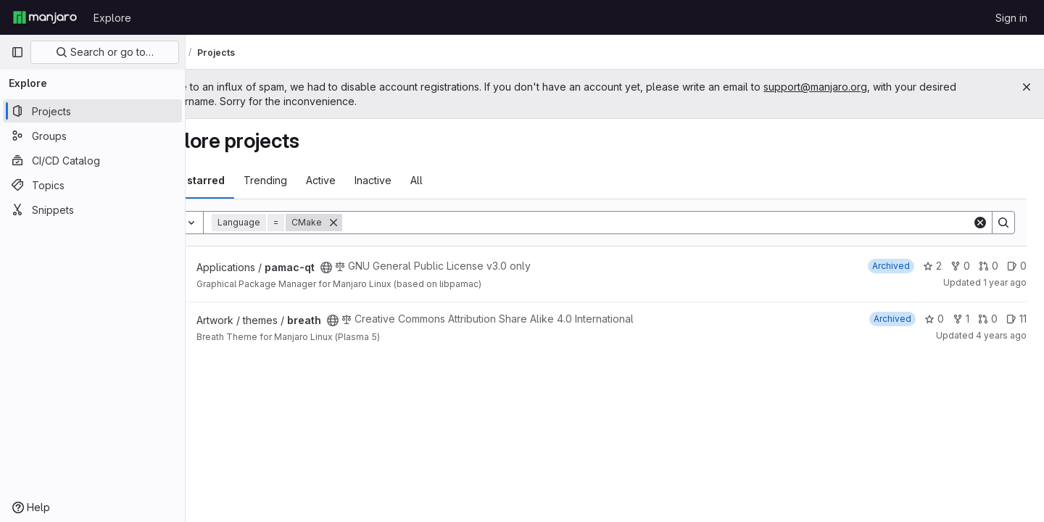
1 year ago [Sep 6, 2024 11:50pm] (1005, 282)
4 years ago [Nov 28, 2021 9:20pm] (1001, 335)
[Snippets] (92, 209)
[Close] (1026, 87)
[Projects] (92, 111)
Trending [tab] (318, 180)
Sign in (1011, 18)
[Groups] (92, 135)
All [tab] (469, 180)
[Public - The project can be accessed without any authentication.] (379, 267)
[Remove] (386, 222)
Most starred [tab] (245, 180)
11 (1016, 318)
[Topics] (92, 184)
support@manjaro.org (868, 86)
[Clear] (980, 222)
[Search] (683, 222)
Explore (112, 18)
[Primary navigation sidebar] (17, 52)
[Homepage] (45, 17)
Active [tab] (374, 180)
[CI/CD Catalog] (92, 160)
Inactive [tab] (425, 180)
